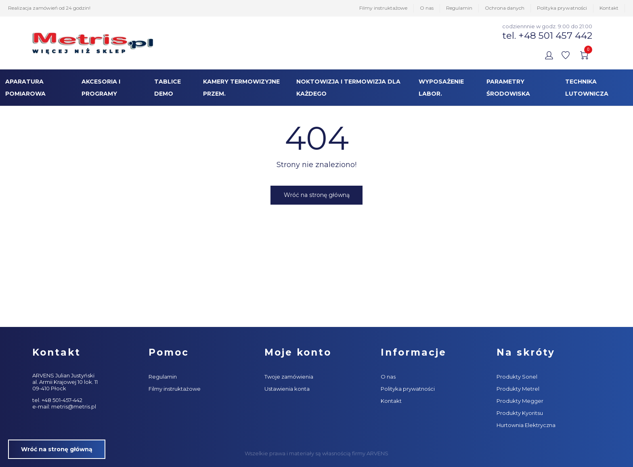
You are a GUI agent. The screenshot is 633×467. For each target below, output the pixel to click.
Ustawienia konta (287, 388)
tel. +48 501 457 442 (547, 35)
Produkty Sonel (517, 376)
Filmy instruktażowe (383, 8)
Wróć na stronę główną (317, 195)
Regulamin (459, 8)
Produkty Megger (520, 401)
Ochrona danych (504, 8)
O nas (427, 8)
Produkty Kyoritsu (520, 413)
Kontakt (608, 8)
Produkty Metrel (518, 388)
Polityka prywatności (562, 8)
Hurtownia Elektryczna (526, 425)
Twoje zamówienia (288, 376)
